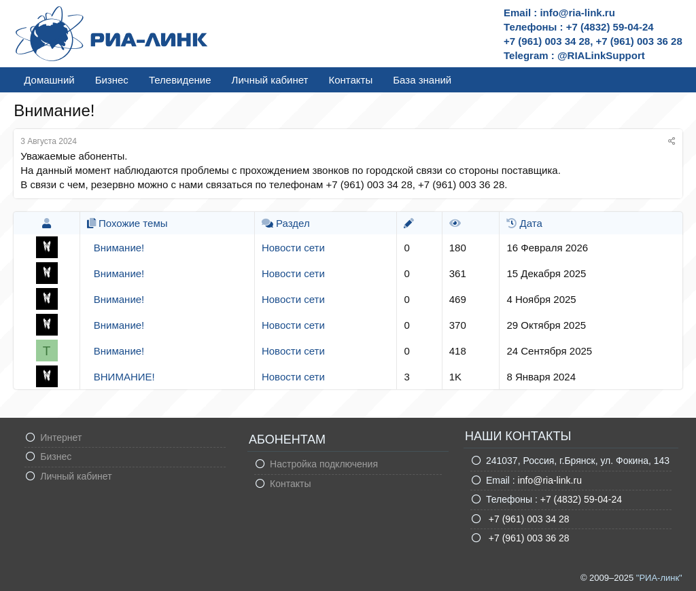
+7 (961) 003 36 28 (528, 538)
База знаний (422, 80)
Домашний (49, 80)
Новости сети (293, 247)
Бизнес (111, 80)
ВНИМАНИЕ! (124, 376)
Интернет (61, 437)
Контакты (350, 80)
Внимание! (119, 247)
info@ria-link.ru (550, 480)
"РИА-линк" (659, 578)
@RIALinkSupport (601, 55)
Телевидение (180, 80)
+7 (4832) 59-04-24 (581, 499)
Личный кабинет (270, 80)
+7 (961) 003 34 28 (528, 519)
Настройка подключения (324, 464)
